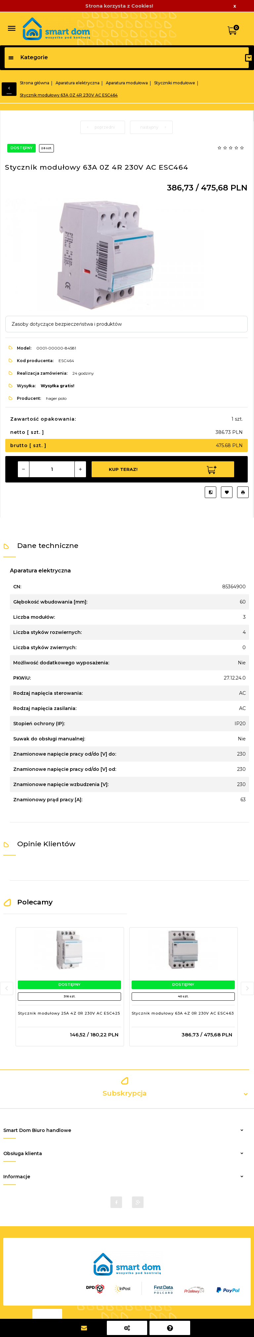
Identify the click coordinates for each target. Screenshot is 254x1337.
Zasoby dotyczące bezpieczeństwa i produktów (67, 324)
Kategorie (28, 57)
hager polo (56, 398)
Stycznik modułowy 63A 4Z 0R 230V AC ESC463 (183, 1013)
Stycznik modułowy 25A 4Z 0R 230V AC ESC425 (69, 1013)
